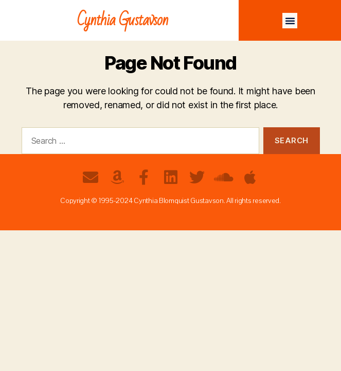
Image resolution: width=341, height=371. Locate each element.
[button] (290, 20)
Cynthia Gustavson (122, 20)
